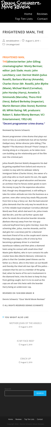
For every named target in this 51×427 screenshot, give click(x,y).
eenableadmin (12, 40)
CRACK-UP (25, 358)
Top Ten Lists (24, 19)
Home (28, 14)
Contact (42, 19)
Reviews (42, 14)
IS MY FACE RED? (25, 340)
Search (8, 389)
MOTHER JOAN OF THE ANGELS (25, 323)
